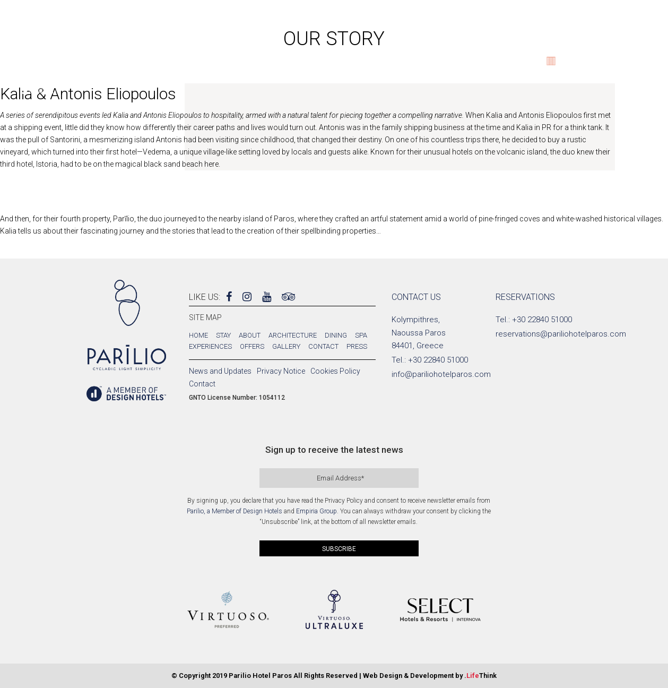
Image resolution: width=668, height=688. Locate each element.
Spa (361, 335)
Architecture (292, 335)
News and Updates (220, 371)
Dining (336, 335)
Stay (223, 335)
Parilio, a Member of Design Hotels (234, 511)
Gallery (286, 346)
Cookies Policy (335, 371)
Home (198, 335)
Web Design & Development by (430, 676)
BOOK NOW (625, 64)
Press (356, 346)
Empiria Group (316, 511)
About (250, 335)
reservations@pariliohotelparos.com (561, 334)
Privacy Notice (281, 371)
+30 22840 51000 (438, 360)
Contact (323, 346)
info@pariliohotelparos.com (441, 374)
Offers (252, 346)
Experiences (210, 346)
